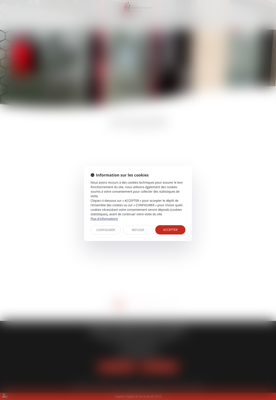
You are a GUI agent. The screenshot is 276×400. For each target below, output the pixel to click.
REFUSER (138, 230)
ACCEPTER (170, 230)
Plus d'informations (104, 219)
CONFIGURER (105, 230)
